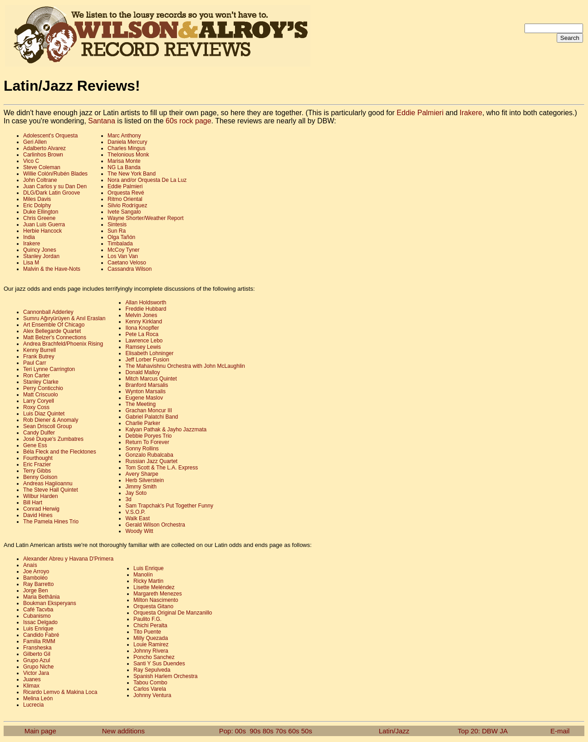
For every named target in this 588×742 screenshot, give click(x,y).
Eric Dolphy (37, 205)
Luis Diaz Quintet (43, 413)
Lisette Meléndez (154, 587)
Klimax (31, 686)
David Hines (38, 515)
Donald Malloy (142, 372)
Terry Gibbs (37, 471)
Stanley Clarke (41, 382)
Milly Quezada (150, 638)
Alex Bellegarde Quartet (52, 331)
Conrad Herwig (41, 509)
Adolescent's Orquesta (50, 135)
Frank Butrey (38, 356)
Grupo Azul (36, 660)
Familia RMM (39, 641)
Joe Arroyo (36, 571)
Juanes (32, 679)
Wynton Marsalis (145, 391)
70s (280, 731)
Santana (101, 121)
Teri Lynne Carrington (49, 369)
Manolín (143, 574)
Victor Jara (36, 673)
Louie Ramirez (150, 644)
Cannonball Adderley (48, 312)
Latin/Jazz (394, 731)
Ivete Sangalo (124, 212)
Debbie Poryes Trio (148, 436)
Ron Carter (36, 375)
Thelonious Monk (128, 154)
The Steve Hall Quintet (50, 490)
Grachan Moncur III (148, 410)
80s (268, 731)
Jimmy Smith (141, 486)
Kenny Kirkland (143, 321)
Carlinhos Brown (43, 154)
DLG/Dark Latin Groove (51, 193)
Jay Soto (136, 493)
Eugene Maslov (144, 398)
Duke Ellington (40, 212)
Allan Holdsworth (145, 302)
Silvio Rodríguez (127, 205)
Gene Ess (35, 445)
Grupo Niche (38, 667)
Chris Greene (39, 218)
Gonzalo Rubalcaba (149, 455)
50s (306, 731)
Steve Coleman (41, 167)
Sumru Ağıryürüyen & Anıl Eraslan (64, 318)
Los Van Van (123, 256)
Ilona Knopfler (142, 328)
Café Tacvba (38, 609)
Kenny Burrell (39, 350)
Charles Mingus (126, 148)
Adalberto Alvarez (44, 148)
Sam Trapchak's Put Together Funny (169, 506)
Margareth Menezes (157, 594)
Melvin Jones (141, 315)
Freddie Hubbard (145, 309)
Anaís (30, 565)
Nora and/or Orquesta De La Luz (147, 180)
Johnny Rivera (150, 651)
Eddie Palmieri (420, 113)
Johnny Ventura (152, 695)
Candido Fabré (41, 635)
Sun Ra (117, 231)
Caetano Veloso (127, 262)
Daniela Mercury (127, 142)
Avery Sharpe (141, 474)
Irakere (471, 113)
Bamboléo (35, 578)
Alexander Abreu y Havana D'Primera (68, 559)
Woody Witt (139, 531)
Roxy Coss (36, 407)
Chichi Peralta (150, 625)
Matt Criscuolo (40, 394)
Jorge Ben (35, 590)
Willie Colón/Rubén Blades (55, 174)
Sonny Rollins (141, 448)
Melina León (38, 698)
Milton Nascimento (155, 600)
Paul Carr (34, 363)
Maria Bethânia (41, 597)
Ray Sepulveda (151, 670)
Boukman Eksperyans (49, 603)
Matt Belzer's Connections (54, 337)
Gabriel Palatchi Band (151, 417)
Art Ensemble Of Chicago (53, 325)
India (29, 237)
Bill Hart (32, 502)
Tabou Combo (150, 682)
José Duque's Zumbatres (53, 439)
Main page (40, 731)
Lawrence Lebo (143, 340)
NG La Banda (124, 167)
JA (503, 731)
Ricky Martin (148, 581)
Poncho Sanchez (154, 657)
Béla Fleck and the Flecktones (59, 452)
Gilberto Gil (36, 654)
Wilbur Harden (40, 496)
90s (255, 731)
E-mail (560, 731)
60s (293, 731)
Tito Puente (147, 632)
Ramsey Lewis (143, 347)
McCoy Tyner (123, 250)
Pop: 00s (232, 731)
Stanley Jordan (41, 256)
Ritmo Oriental (125, 199)
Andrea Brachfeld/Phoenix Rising (63, 344)
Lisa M (31, 262)
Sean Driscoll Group (47, 426)
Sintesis (117, 224)
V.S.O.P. (135, 512)
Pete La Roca (141, 334)
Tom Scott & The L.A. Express (161, 467)
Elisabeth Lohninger (149, 353)
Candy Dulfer (39, 433)
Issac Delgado (40, 622)
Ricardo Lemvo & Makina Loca (60, 692)
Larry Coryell (38, 401)
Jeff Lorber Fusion (147, 359)
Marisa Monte (124, 161)
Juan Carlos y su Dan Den (55, 186)
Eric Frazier (37, 464)
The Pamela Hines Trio (50, 521)
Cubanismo (37, 616)
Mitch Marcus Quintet (150, 379)
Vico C (31, 161)
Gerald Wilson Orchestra (155, 525)
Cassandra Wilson (130, 269)
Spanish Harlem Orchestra (165, 676)
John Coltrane (40, 180)
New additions (123, 731)
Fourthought (38, 458)
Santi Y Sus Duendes (159, 663)
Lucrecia (33, 705)
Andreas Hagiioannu (48, 483)
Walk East (137, 518)
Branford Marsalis (146, 385)
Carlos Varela (149, 689)
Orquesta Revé (126, 193)
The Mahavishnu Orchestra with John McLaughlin (185, 366)
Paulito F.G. (147, 619)
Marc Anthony (124, 135)
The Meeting (140, 404)
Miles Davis (37, 199)
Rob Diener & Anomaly (50, 420)
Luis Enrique (38, 628)
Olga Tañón (121, 237)
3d (128, 499)
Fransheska (37, 647)
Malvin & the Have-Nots (51, 269)
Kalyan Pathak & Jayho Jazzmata (165, 429)
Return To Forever (147, 442)
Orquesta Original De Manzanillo (172, 613)
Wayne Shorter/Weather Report (145, 218)
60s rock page (188, 121)
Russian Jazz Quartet (151, 461)
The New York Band (132, 174)
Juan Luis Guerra (44, 224)
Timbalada (120, 243)
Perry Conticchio (43, 388)
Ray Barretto (38, 584)
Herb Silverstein (144, 480)
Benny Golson (40, 477)
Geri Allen (35, 142)
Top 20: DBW (478, 731)
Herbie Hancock (42, 231)
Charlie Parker (142, 423)
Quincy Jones (39, 250)
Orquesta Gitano (153, 606)
